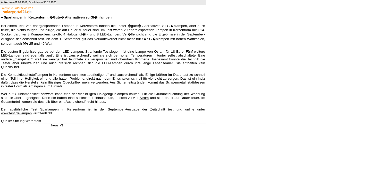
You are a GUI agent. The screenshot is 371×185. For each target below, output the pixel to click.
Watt (48, 43)
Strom (144, 98)
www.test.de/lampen (16, 113)
